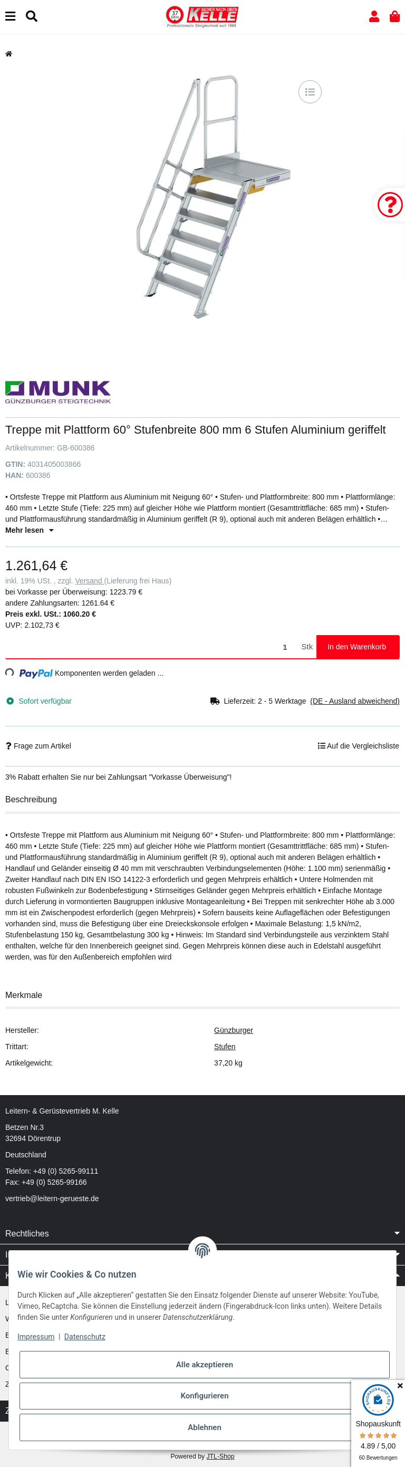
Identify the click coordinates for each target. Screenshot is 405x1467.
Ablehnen (204, 1427)
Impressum (35, 1336)
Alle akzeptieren (204, 1364)
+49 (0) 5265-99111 (65, 1171)
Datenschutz (84, 1336)
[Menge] (151, 647)
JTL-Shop (220, 1456)
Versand (89, 581)
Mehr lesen (29, 530)
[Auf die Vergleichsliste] (310, 91)
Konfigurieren (204, 1396)
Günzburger (233, 1030)
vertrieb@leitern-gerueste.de (52, 1198)
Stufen (224, 1046)
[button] (374, 16)
